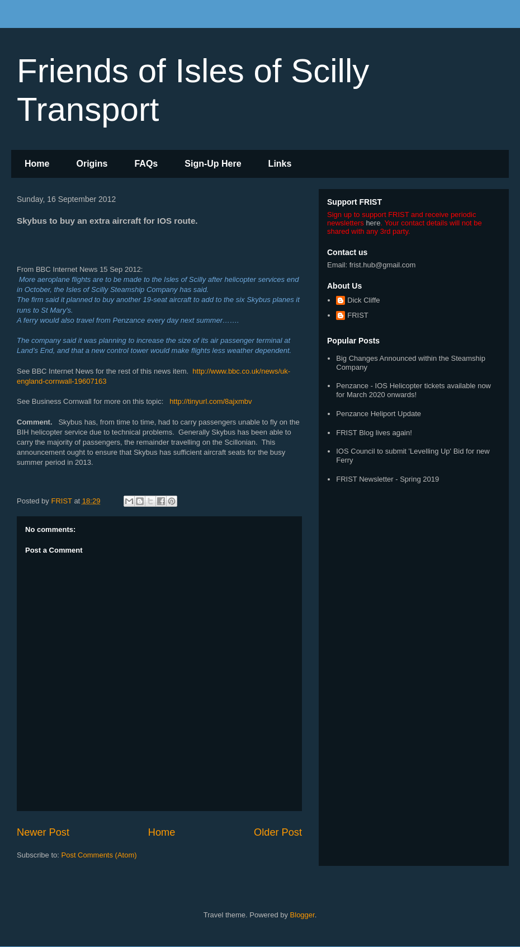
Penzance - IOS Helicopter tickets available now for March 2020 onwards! (413, 390)
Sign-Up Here (213, 163)
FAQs (146, 163)
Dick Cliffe (363, 300)
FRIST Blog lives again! (374, 432)
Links (280, 163)
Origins (91, 163)
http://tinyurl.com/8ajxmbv (210, 401)
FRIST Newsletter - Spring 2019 (387, 479)
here (373, 223)
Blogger (302, 915)
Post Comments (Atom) (99, 855)
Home (37, 163)
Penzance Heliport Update (378, 413)
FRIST (357, 315)
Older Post (278, 832)
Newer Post (43, 832)
